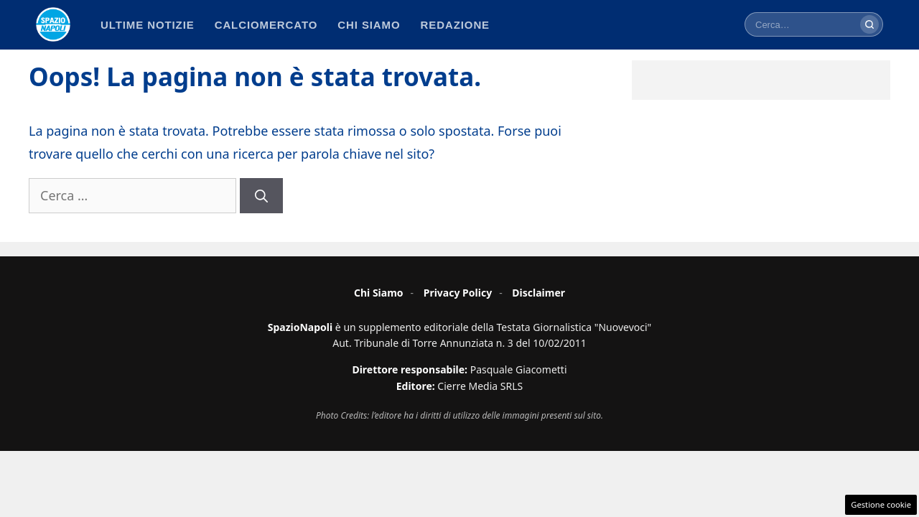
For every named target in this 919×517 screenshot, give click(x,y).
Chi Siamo (378, 292)
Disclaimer (538, 292)
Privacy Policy (458, 292)
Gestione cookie (881, 504)
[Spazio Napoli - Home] (53, 24)
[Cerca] (869, 24)
